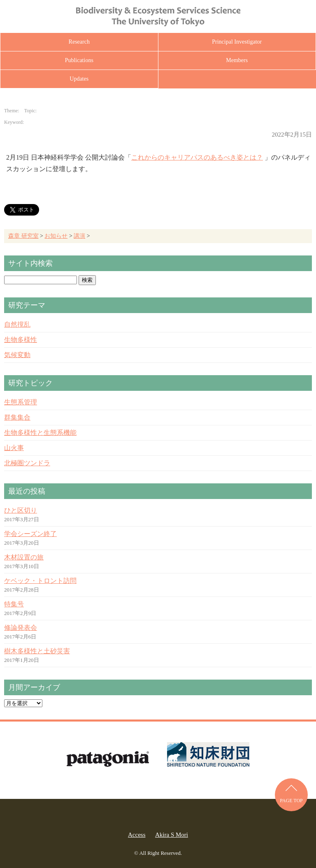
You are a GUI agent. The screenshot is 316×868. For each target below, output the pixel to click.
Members (237, 60)
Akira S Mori (171, 834)
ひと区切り (20, 510)
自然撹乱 (17, 324)
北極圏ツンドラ (27, 463)
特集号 (14, 604)
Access (136, 834)
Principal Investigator (237, 42)
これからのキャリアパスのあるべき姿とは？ (197, 157)
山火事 (14, 447)
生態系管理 (20, 402)
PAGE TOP (291, 800)
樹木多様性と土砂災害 (37, 651)
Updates (79, 79)
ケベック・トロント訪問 (40, 580)
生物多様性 (20, 339)
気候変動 (17, 354)
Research (79, 42)
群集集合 (17, 417)
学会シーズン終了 (30, 533)
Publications (79, 60)
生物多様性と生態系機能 (40, 432)
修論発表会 (20, 627)
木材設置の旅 (24, 557)
